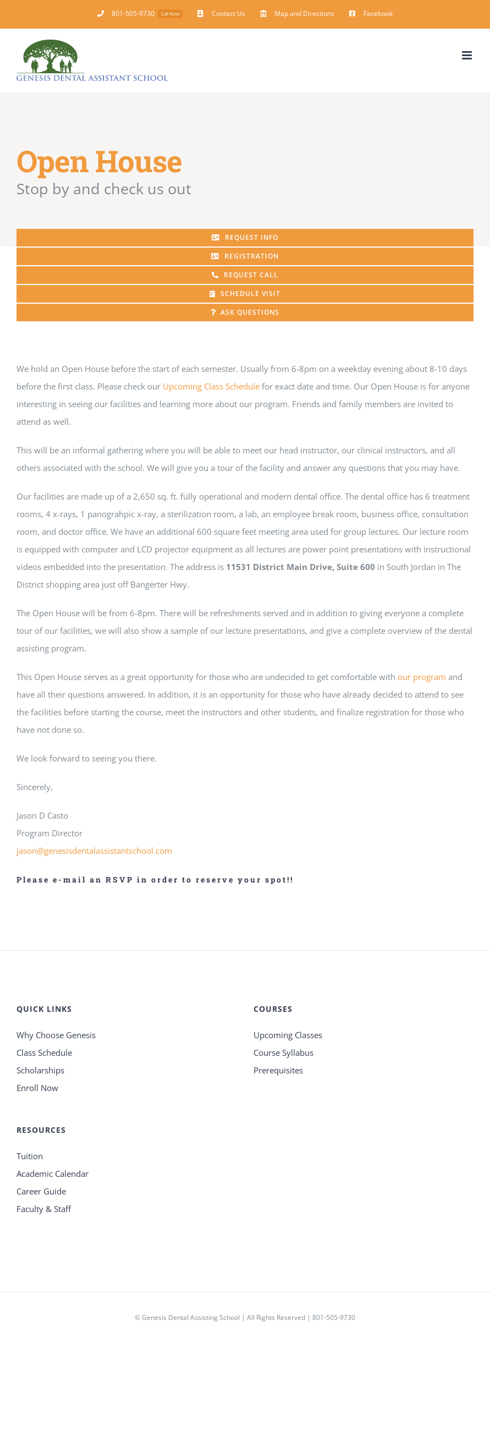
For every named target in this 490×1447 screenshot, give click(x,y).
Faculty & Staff (43, 1208)
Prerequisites (278, 1070)
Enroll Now (37, 1087)
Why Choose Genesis (56, 1034)
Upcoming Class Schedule (211, 386)
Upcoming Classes (288, 1034)
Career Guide (41, 1191)
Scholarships (40, 1070)
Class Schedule (44, 1052)
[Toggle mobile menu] (468, 55)
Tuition (29, 1155)
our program (422, 676)
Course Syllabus (283, 1052)
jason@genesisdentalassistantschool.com (94, 850)
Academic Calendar (52, 1173)
